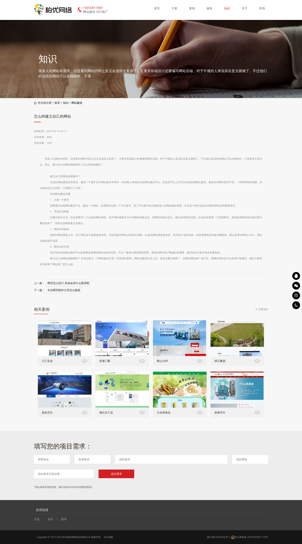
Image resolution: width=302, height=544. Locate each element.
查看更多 (263, 309)
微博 (64, 519)
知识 (65, 103)
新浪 (50, 519)
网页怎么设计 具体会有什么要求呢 (68, 283)
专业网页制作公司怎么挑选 (63, 290)
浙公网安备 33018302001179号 (249, 537)
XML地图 (108, 537)
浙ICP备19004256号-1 (218, 537)
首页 (57, 103)
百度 (37, 519)
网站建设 (76, 103)
